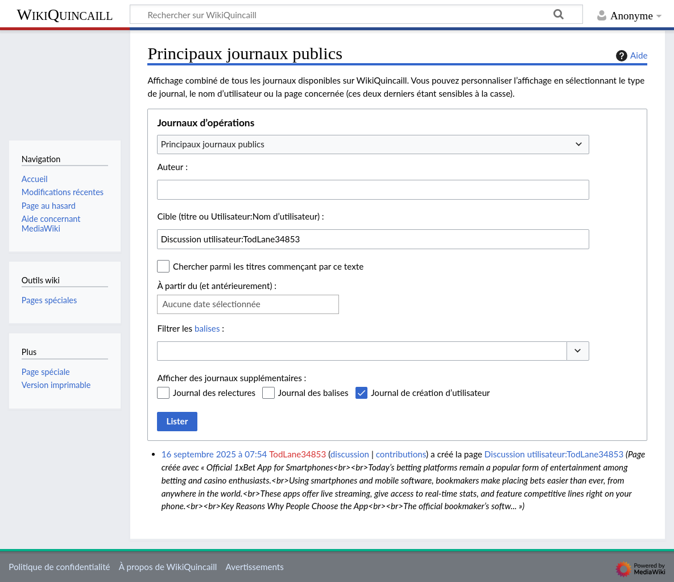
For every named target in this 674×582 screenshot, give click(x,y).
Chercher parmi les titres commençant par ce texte (268, 266)
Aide (630, 55)
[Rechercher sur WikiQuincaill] (356, 14)
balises (207, 328)
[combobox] (373, 144)
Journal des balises (313, 392)
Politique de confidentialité (59, 567)
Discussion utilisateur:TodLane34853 (554, 454)
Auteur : (172, 167)
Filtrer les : (190, 328)
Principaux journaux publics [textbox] (212, 144)
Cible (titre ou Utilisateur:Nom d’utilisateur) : (240, 216)
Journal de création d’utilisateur (430, 392)
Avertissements (255, 567)
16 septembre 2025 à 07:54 (214, 454)
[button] (578, 351)
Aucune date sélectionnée (211, 304)
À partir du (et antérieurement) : (216, 285)
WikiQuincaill (64, 14)
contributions (401, 454)
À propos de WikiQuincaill (168, 567)
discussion (349, 454)
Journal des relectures (214, 392)
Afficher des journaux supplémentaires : (231, 378)
